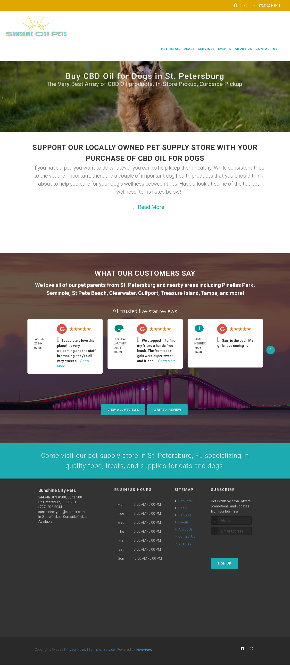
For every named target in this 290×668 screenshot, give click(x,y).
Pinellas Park (237, 285)
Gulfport (148, 293)
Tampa (209, 293)
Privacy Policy (76, 652)
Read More (151, 207)
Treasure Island (180, 293)
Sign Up (224, 566)
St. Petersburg (138, 285)
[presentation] (237, 547)
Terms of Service (102, 652)
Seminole (57, 293)
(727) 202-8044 (50, 510)
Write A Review (167, 409)
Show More (167, 361)
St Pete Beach (89, 293)
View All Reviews (123, 409)
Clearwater (122, 293)
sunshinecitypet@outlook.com (61, 514)
